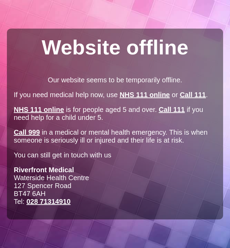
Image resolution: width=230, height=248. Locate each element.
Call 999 (27, 132)
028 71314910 (49, 201)
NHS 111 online (145, 95)
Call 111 (193, 95)
